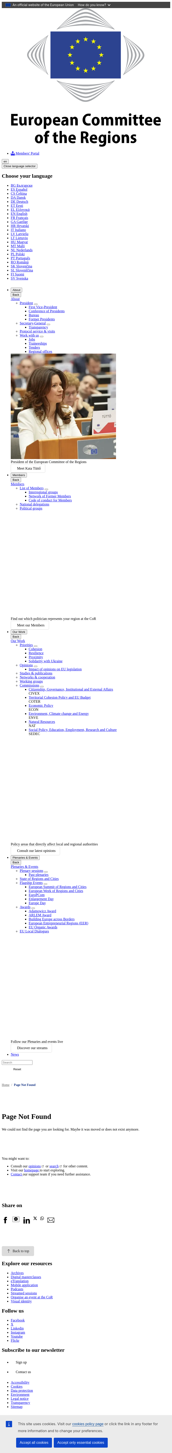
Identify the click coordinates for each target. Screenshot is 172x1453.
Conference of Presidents (47, 311)
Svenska (19, 278)
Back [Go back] (16, 294)
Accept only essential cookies (80, 1442)
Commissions (29, 685)
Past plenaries (38, 875)
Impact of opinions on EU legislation (55, 669)
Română (20, 262)
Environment (20, 1394)
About (16, 290)
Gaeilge (19, 222)
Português (20, 258)
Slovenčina (21, 266)
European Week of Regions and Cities (56, 891)
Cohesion (35, 649)
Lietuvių (19, 238)
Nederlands (22, 250)
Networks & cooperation (37, 677)
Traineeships (38, 343)
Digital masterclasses (26, 1277)
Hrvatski (20, 226)
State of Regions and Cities (39, 879)
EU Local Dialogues (34, 931)
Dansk (18, 197)
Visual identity (21, 1301)
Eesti (17, 206)
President (26, 303)
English (19, 214)
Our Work (19, 632)
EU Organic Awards (43, 927)
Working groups (31, 681)
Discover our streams (32, 1048)
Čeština (19, 193)
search (54, 1166)
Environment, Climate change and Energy (59, 714)
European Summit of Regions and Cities (57, 887)
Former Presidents (42, 319)
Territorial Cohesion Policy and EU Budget (60, 697)
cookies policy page (87, 1424)
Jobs (32, 339)
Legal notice (20, 1398)
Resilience (36, 653)
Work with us (29, 335)
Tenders (34, 347)
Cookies (16, 1386)
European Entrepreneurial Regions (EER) (58, 923)
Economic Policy (41, 705)
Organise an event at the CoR (32, 1297)
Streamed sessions (24, 1293)
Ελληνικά (20, 210)
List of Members (32, 488)
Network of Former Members (50, 496)
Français (19, 218)
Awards (25, 907)
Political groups (31, 508)
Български (21, 185)
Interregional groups (43, 492)
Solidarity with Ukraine (45, 661)
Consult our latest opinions (36, 851)
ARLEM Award (40, 915)
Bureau (34, 315)
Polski (18, 254)
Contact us (23, 1372)
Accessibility (20, 1382)
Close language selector (20, 166)
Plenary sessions (31, 871)
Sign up (21, 1362)
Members (19, 475)
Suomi (17, 274)
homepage (32, 1170)
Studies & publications (36, 673)
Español (19, 189)
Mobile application (24, 1285)
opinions (34, 1166)
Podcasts (17, 1289)
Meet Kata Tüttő (29, 468)
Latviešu (19, 234)
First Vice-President (43, 307)
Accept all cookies (34, 1442)
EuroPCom (37, 895)
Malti (18, 246)
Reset (17, 1069)
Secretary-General (33, 323)
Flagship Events (31, 883)
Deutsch (19, 202)
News (15, 1054)
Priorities (26, 645)
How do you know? (94, 5)
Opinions (26, 665)
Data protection (22, 1390)
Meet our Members (31, 625)
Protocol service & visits (37, 331)
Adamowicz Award (42, 911)
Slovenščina (22, 270)
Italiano (18, 230)
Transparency (38, 327)
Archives (17, 1273)
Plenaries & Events (25, 857)
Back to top (18, 1251)
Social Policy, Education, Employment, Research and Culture (73, 730)
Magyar (19, 242)
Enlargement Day (41, 899)
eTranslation (19, 1281)
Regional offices (40, 351)
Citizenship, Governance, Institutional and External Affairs (71, 689)
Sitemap (16, 1407)
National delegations (34, 504)
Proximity (36, 657)
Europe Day (37, 903)
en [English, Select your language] (5, 161)
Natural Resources (42, 722)
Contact (17, 1174)
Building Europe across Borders (52, 919)
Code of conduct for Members (50, 500)
